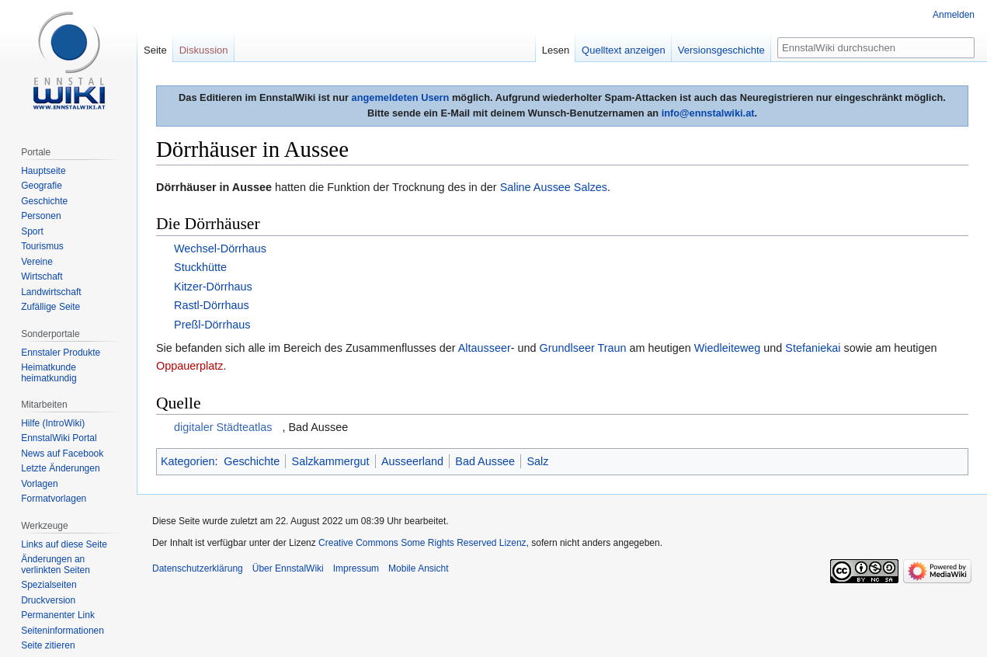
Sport (32, 231)
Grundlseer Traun (583, 348)
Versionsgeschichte (721, 50)
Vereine (37, 261)
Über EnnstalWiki (288, 568)
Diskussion (203, 50)
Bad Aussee (485, 461)
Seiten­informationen (62, 630)
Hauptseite (43, 170)
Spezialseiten (48, 584)
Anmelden (954, 14)
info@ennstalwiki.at (708, 113)
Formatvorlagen (53, 498)
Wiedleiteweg (727, 348)
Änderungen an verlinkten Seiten (55, 564)
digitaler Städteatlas (223, 427)
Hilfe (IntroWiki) (53, 423)
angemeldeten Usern (401, 97)
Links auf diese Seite (64, 544)
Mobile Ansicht (418, 568)
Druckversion (48, 600)
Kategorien (188, 461)
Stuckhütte (200, 267)
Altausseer (484, 348)
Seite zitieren (48, 645)
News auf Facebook (62, 453)
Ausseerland (412, 461)
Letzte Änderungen (60, 468)
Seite (155, 50)
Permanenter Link (58, 615)
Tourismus (42, 246)
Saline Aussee (535, 187)
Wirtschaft (41, 276)
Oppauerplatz (189, 366)
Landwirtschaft (51, 292)
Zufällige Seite (50, 306)
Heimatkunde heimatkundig (48, 373)
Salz (537, 461)
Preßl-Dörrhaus (212, 324)
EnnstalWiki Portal (58, 438)
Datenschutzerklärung (197, 568)
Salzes (590, 187)
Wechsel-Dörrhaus (220, 248)
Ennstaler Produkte (60, 352)
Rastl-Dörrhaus (211, 305)
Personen (41, 215)
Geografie (41, 185)
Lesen (555, 50)
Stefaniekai (812, 348)
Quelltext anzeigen (624, 50)
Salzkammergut (331, 461)
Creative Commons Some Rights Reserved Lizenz (422, 542)
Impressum (356, 568)
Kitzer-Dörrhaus (213, 286)
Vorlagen (39, 483)
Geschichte (252, 461)
